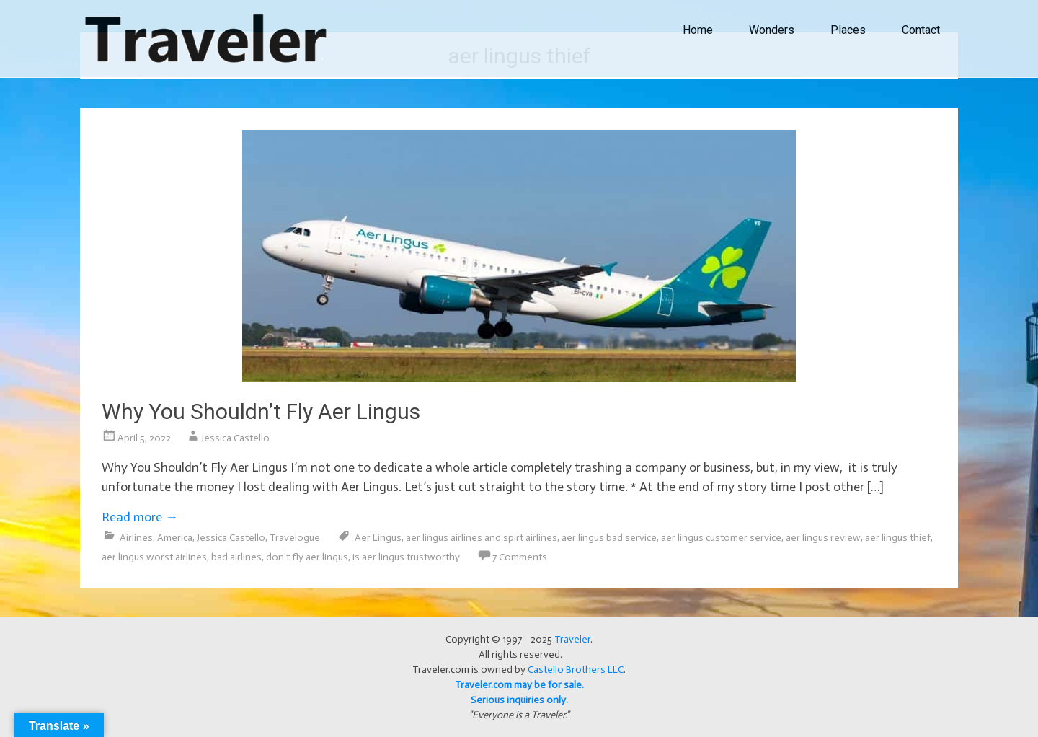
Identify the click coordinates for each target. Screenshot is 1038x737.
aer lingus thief (898, 537)
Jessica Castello (235, 438)
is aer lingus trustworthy (406, 557)
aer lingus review (823, 537)
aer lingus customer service (721, 537)
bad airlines (236, 557)
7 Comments (519, 557)
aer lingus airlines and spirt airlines (481, 537)
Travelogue (295, 537)
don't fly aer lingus (307, 557)
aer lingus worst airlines (154, 557)
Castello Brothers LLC (576, 669)
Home (698, 30)
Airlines (136, 537)
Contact (921, 30)
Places (848, 30)
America (174, 537)
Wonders (771, 30)
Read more (140, 517)
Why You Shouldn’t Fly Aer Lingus (261, 411)
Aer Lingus (378, 537)
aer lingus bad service (609, 537)
